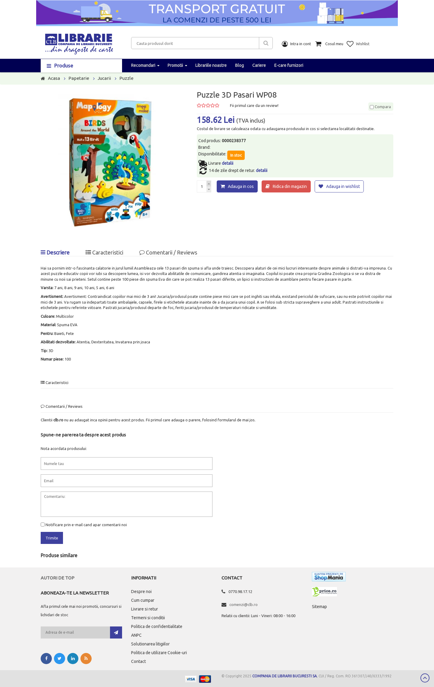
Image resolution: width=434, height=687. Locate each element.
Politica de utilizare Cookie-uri (159, 652)
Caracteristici (104, 252)
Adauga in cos (241, 186)
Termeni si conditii (148, 617)
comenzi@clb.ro (243, 604)
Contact (138, 661)
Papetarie (78, 78)
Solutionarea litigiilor (150, 644)
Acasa (54, 78)
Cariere (259, 65)
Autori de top (57, 577)
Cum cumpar (142, 600)
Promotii (175, 65)
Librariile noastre (211, 65)
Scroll (424, 677)
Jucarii (104, 78)
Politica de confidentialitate (156, 626)
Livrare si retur (144, 609)
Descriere (55, 252)
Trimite (52, 538)
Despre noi (141, 591)
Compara (380, 107)
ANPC (136, 635)
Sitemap (319, 606)
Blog (239, 65)
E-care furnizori (288, 65)
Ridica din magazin (290, 186)
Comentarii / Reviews (168, 252)
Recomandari (143, 65)
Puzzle (126, 78)
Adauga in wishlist (343, 186)
